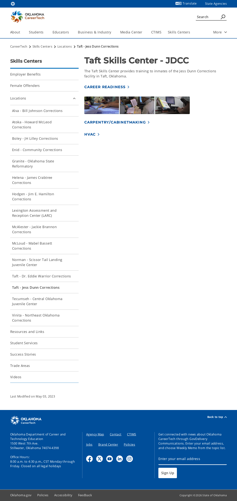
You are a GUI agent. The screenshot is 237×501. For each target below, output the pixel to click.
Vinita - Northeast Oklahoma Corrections (36, 318)
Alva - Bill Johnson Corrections (37, 110)
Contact (116, 434)
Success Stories (23, 354)
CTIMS (156, 32)
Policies (129, 444)
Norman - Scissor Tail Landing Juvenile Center (37, 262)
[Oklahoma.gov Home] (12, 3)
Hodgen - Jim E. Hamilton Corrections (33, 196)
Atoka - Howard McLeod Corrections (32, 124)
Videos (16, 377)
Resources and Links (27, 331)
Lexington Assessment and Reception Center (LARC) (34, 213)
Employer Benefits (25, 74)
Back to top (217, 417)
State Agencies (216, 4)
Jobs (89, 444)
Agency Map (95, 434)
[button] (107, 87)
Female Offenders (25, 85)
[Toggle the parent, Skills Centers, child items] (191, 32)
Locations (18, 98)
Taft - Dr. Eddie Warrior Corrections (41, 276)
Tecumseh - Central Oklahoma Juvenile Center (37, 301)
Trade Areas (20, 365)
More (221, 32)
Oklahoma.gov (21, 495)
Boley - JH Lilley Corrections (35, 138)
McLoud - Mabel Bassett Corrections (32, 246)
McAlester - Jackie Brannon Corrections (34, 229)
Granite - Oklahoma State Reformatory (33, 163)
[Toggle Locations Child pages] (74, 98)
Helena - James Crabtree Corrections (32, 180)
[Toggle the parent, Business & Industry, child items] (112, 32)
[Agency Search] (223, 17)
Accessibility (63, 495)
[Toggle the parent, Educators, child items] (70, 32)
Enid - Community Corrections (37, 149)
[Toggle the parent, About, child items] (21, 32)
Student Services (24, 343)
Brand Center (108, 444)
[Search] (211, 17)
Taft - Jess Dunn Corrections (36, 287)
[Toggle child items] (225, 32)
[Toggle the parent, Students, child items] (45, 32)
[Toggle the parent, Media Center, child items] (143, 32)
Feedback (85, 495)
